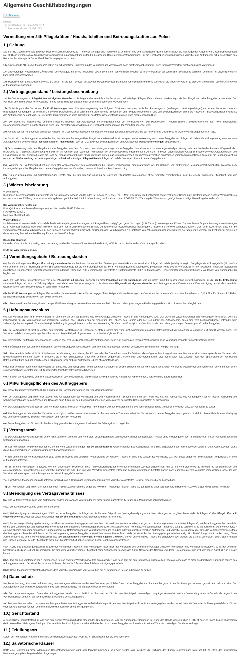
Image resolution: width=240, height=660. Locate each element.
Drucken (12, 15)
